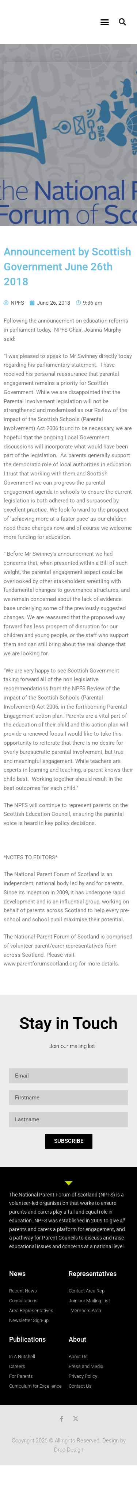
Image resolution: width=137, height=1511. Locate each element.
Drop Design (68, 1449)
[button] (104, 22)
